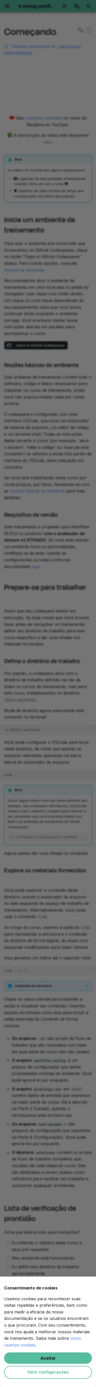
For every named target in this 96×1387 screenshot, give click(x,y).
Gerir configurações (48, 1372)
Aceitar (48, 1358)
